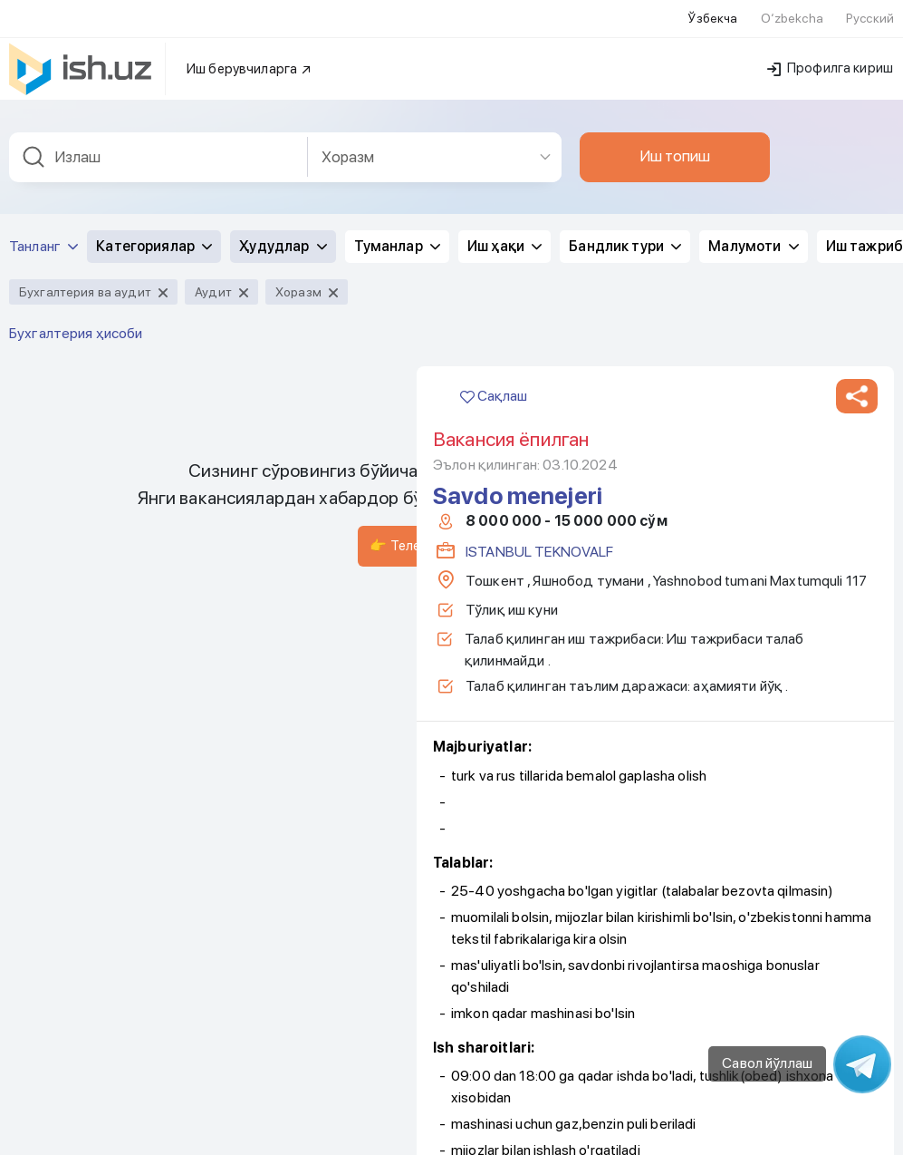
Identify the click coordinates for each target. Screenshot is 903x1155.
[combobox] (158, 146)
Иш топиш (674, 145)
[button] (857, 385)
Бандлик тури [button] (625, 235)
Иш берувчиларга (249, 58)
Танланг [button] (43, 235)
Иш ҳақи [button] (504, 235)
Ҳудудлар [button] (282, 235)
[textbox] (158, 146)
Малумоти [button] (753, 235)
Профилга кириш (830, 57)
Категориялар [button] (154, 235)
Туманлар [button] (397, 235)
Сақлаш (493, 384)
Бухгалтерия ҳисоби (76, 322)
